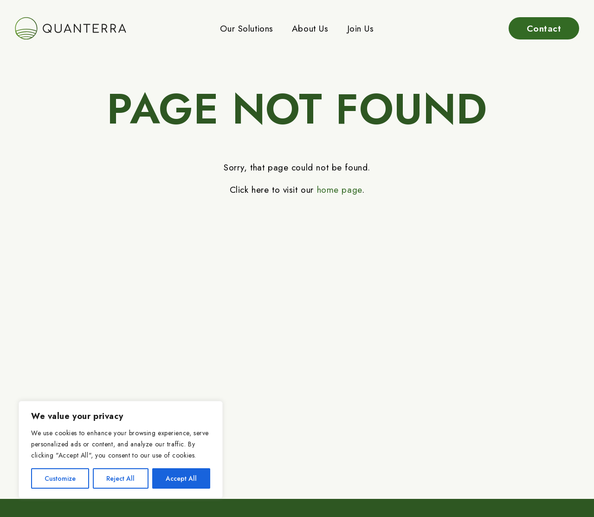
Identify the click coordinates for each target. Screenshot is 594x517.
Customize (60, 478)
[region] (121, 449)
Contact (544, 28)
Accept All (181, 478)
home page (339, 189)
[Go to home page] (71, 28)
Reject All (120, 478)
